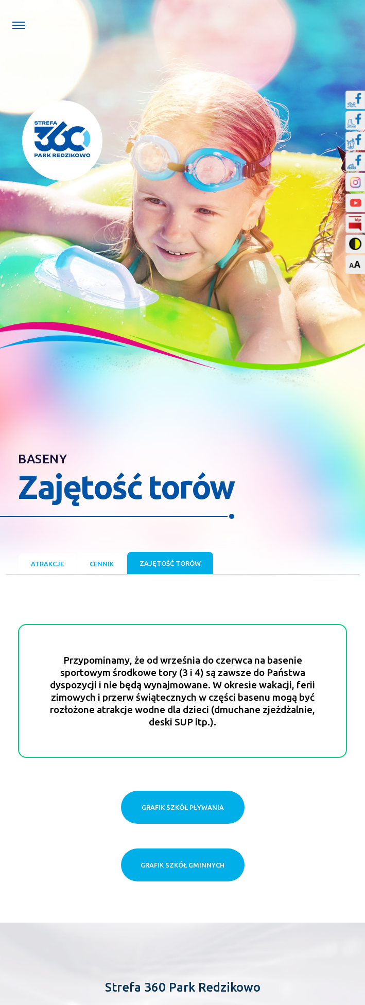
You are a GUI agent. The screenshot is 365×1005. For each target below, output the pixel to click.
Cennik (102, 563)
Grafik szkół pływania (183, 807)
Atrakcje (47, 563)
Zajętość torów (170, 563)
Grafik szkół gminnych (182, 865)
